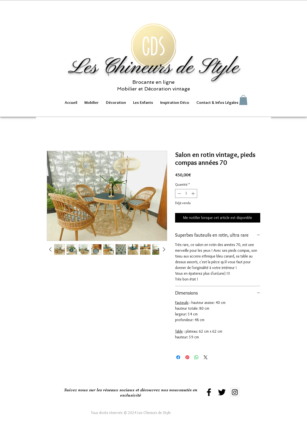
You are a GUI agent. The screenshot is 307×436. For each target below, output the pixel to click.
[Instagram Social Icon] (235, 392)
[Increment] (193, 193)
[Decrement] (179, 193)
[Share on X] (205, 357)
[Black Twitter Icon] (222, 392)
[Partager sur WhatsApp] (196, 357)
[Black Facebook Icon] (209, 392)
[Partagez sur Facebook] (178, 357)
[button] (91, 102)
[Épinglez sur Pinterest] (187, 357)
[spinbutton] (186, 193)
